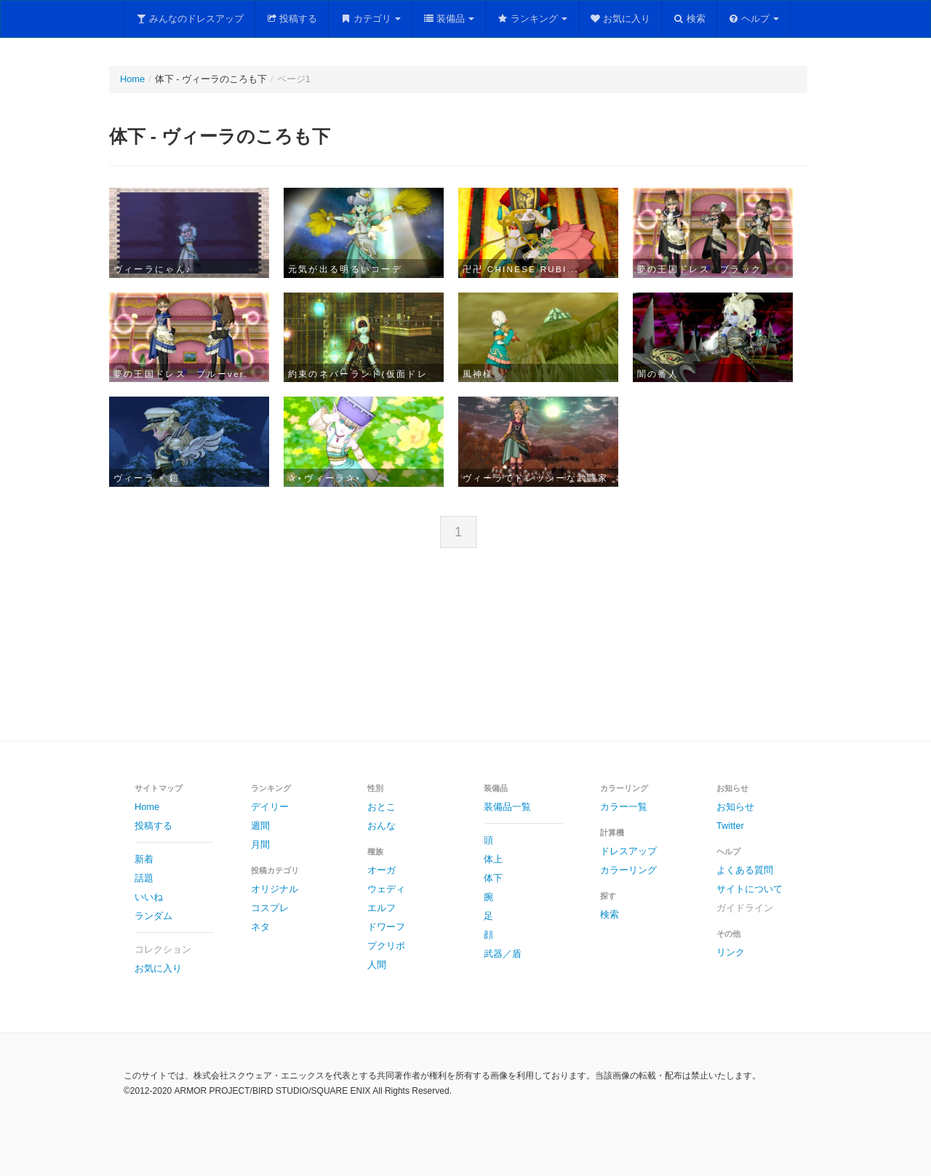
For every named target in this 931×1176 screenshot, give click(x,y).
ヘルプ (754, 18)
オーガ (381, 870)
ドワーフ (386, 926)
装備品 (449, 18)
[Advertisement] (465, 656)
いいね (149, 896)
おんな (381, 825)
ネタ (260, 926)
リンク (730, 952)
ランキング (532, 18)
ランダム (153, 915)
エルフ (381, 907)
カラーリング (628, 870)
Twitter (730, 825)
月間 (260, 844)
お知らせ (735, 806)
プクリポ (386, 945)
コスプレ (270, 907)
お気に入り (620, 18)
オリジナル (274, 888)
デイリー (270, 806)
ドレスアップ (628, 851)
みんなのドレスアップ (189, 18)
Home (132, 79)
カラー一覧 (623, 806)
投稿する (292, 18)
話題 (144, 878)
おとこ (381, 806)
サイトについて (749, 888)
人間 (376, 964)
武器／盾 (503, 953)
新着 (144, 859)
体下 (493, 878)
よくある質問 (744, 870)
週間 (260, 825)
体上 (493, 859)
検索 (689, 18)
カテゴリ (370, 18)
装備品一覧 (507, 806)
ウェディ (386, 888)
